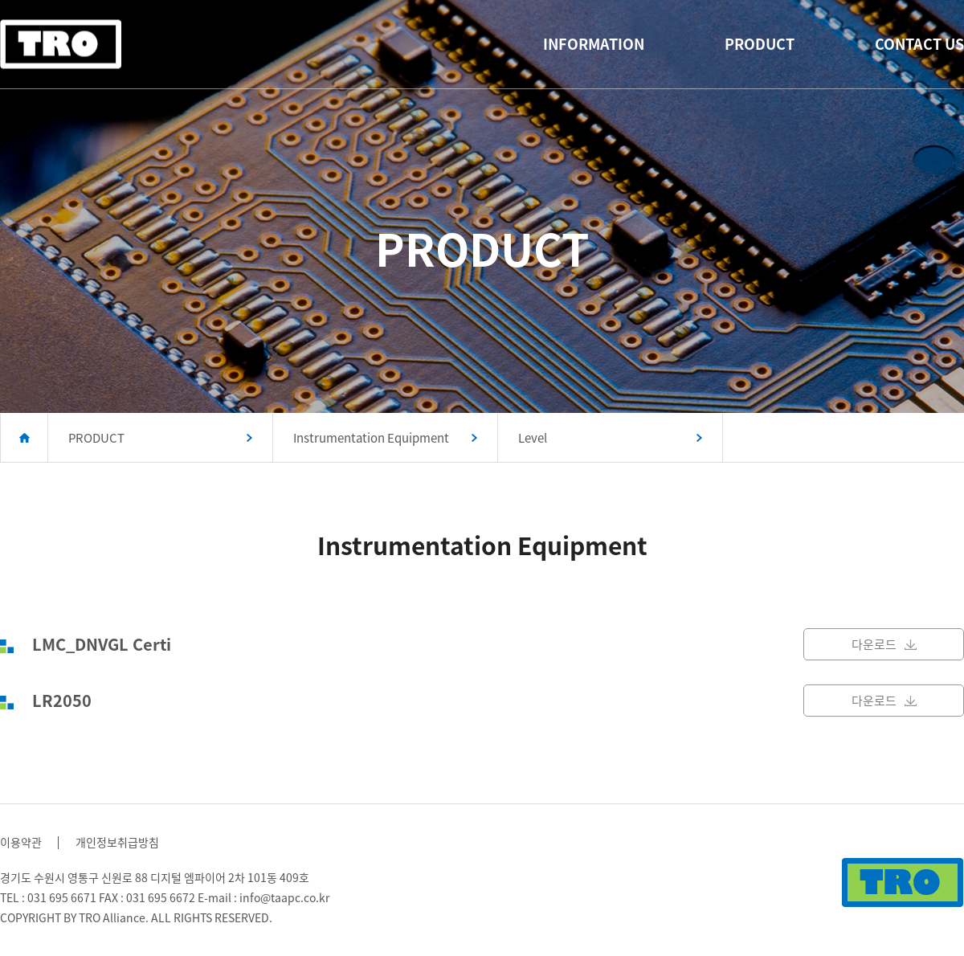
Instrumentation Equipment (371, 438)
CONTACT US (919, 44)
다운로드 (884, 644)
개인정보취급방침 (117, 842)
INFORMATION (593, 44)
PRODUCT (759, 44)
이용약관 (21, 842)
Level (532, 438)
